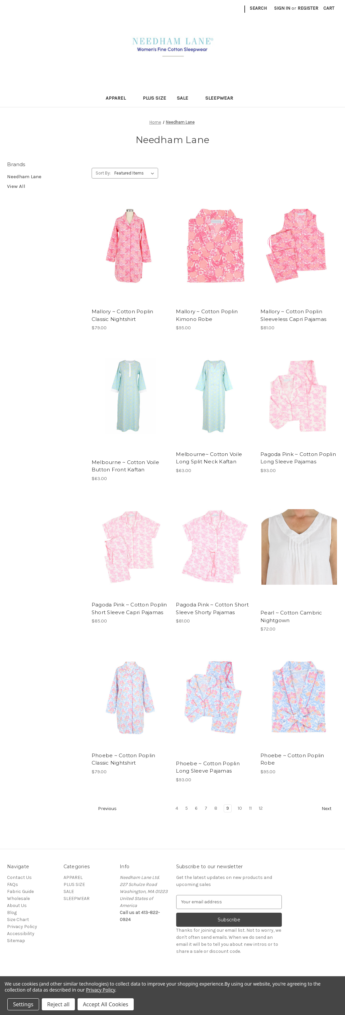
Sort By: (103, 173)
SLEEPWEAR (222, 98)
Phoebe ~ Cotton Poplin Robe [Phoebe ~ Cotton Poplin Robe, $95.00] (292, 759)
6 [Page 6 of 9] (196, 808)
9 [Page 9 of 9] (227, 808)
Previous (104, 808)
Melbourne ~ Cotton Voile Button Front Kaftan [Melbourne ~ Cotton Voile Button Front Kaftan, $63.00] (125, 466)
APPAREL (119, 98)
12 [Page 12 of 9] (261, 808)
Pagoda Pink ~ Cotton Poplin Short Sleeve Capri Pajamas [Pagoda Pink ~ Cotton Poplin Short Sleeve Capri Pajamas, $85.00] (129, 608)
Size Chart (18, 919)
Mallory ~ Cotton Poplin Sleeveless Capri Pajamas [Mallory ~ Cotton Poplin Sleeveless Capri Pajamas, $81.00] (293, 315)
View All (16, 186)
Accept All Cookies (105, 1004)
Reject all (58, 1004)
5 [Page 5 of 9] (186, 808)
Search (258, 8)
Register (308, 8)
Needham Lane (24, 177)
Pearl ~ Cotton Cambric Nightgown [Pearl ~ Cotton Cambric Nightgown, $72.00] (291, 616)
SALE (186, 98)
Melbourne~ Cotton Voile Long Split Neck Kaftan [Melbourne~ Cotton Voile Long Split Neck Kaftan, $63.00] (209, 458)
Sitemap (16, 940)
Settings (23, 1004)
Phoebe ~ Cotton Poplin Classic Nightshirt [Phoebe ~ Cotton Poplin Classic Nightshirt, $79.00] (123, 759)
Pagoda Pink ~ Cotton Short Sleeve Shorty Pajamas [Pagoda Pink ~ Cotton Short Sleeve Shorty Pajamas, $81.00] (212, 608)
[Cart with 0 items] (329, 8)
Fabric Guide (20, 891)
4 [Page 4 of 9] (177, 808)
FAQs (12, 884)
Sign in (282, 8)
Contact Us (19, 877)
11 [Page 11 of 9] (250, 808)
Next (330, 808)
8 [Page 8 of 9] (215, 808)
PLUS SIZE (154, 98)
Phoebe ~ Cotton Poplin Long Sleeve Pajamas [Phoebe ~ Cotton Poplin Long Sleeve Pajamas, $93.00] (208, 767)
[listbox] (135, 173)
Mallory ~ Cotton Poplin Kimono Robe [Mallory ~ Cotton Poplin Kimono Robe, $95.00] (207, 315)
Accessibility (20, 933)
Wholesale (18, 898)
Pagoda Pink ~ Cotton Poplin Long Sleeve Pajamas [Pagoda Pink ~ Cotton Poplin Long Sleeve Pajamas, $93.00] (298, 458)
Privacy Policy (22, 926)
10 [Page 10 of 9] (240, 808)
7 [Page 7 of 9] (206, 808)
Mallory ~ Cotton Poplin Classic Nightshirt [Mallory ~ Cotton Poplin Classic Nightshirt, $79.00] (122, 315)
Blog (12, 912)
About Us (17, 905)
